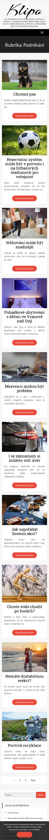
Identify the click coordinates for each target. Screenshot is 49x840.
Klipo (24, 10)
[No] (45, 830)
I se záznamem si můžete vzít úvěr (24, 458)
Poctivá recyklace (24, 745)
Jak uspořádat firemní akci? (24, 531)
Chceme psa (24, 94)
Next (33, 780)
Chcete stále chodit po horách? (24, 608)
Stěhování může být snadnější (24, 244)
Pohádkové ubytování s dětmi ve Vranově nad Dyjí (24, 316)
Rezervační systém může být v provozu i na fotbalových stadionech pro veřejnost (24, 168)
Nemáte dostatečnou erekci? (24, 678)
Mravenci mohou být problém (24, 388)
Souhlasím (24, 834)
